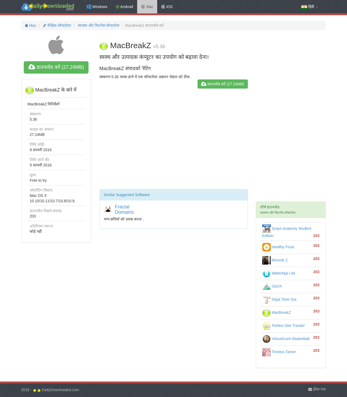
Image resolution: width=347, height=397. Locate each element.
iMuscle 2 (275, 260)
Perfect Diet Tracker (283, 325)
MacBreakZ (276, 312)
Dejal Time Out (279, 299)
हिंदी (309, 7)
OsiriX (272, 286)
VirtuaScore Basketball (286, 339)
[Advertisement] (173, 141)
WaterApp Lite (278, 273)
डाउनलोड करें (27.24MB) (56, 67)
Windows (97, 7)
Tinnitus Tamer (279, 352)
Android (124, 7)
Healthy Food (278, 247)
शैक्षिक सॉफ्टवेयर (56, 25)
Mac (147, 7)
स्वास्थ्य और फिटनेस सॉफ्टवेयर (98, 25)
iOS (166, 7)
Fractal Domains (124, 209)
